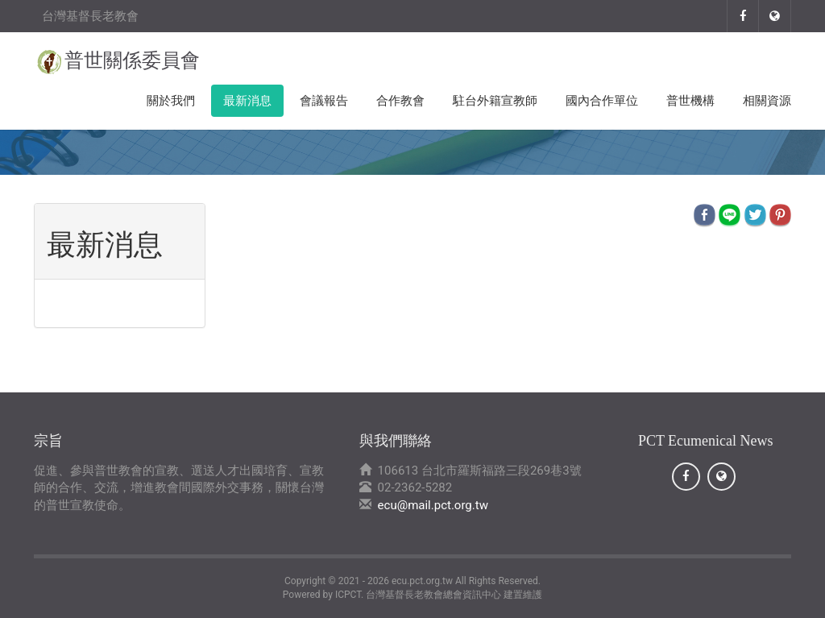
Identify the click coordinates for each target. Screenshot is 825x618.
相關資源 (767, 100)
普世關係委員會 (132, 60)
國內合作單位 (602, 100)
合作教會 (400, 100)
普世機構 (690, 100)
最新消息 (247, 100)
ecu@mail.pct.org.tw (433, 505)
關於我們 (171, 100)
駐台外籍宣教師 (495, 100)
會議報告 (324, 100)
